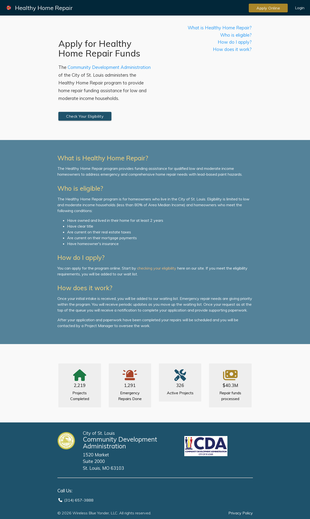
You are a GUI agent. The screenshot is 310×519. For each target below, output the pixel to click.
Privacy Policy (240, 513)
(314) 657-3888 (78, 500)
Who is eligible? (236, 35)
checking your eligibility (156, 268)
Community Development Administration (109, 67)
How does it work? (232, 49)
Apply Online (268, 8)
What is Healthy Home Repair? (220, 28)
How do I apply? (235, 42)
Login (299, 7)
